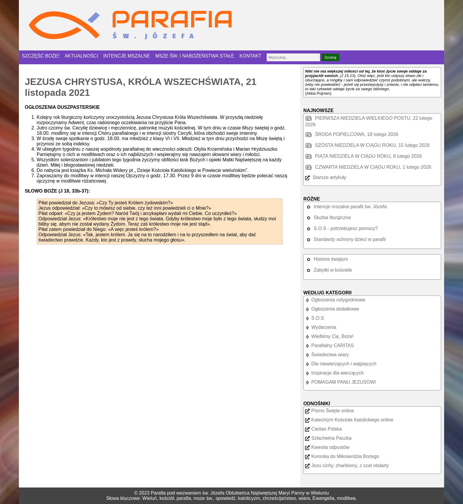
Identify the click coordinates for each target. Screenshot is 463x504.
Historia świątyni (326, 259)
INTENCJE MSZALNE (126, 55)
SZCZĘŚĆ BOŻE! (40, 55)
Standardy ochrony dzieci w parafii (345, 239)
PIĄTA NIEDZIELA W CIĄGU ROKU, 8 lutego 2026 (363, 156)
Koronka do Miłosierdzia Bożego (342, 456)
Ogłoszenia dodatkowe (332, 308)
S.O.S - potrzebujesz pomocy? (341, 228)
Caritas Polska (323, 428)
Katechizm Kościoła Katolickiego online (349, 419)
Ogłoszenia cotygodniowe (335, 299)
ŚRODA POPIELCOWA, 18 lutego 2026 (351, 134)
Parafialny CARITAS (329, 345)
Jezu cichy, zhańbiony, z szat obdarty (347, 465)
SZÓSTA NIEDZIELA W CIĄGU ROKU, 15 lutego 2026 (367, 145)
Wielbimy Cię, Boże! (329, 336)
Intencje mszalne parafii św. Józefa (346, 206)
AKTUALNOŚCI (81, 55)
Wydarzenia (320, 327)
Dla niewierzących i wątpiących (340, 363)
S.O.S (314, 318)
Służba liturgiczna (327, 217)
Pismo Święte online (329, 410)
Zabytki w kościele (328, 269)
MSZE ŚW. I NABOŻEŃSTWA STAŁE (194, 55)
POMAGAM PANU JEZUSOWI (340, 382)
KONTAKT (250, 55)
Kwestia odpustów (327, 447)
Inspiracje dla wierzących (334, 372)
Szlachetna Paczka (328, 438)
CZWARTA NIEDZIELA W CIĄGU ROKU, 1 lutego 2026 (368, 167)
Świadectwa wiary (327, 354)
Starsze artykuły (325, 177)
